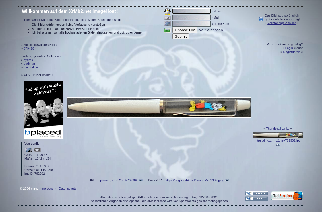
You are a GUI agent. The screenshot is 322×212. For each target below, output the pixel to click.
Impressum (48, 188)
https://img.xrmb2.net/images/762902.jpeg (194, 180)
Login (289, 48)
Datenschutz (67, 188)
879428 (29, 48)
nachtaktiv (31, 67)
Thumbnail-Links (277, 128)
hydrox (28, 60)
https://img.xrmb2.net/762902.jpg (277, 140)
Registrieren (291, 52)
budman (29, 63)
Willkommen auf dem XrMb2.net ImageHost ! (70, 11)
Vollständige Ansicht (281, 23)
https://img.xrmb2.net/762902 (117, 180)
